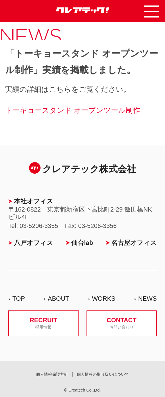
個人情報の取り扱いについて (103, 374)
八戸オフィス (33, 242)
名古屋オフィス (134, 242)
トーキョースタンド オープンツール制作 (72, 110)
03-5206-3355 (39, 226)
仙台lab (82, 242)
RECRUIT (43, 323)
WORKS (103, 298)
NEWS (147, 298)
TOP (18, 298)
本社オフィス (33, 201)
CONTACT (121, 323)
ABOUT (58, 298)
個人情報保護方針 (52, 374)
